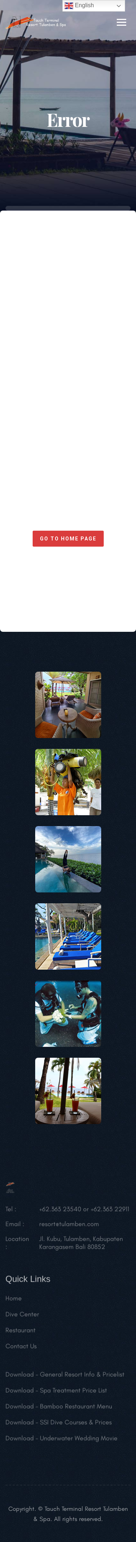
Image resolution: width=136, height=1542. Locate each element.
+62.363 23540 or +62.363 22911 (84, 1211)
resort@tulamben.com (69, 1226)
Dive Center (22, 1316)
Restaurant (20, 1332)
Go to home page (68, 539)
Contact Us (21, 1348)
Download (19, 1376)
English (79, 5)
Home (13, 1300)
